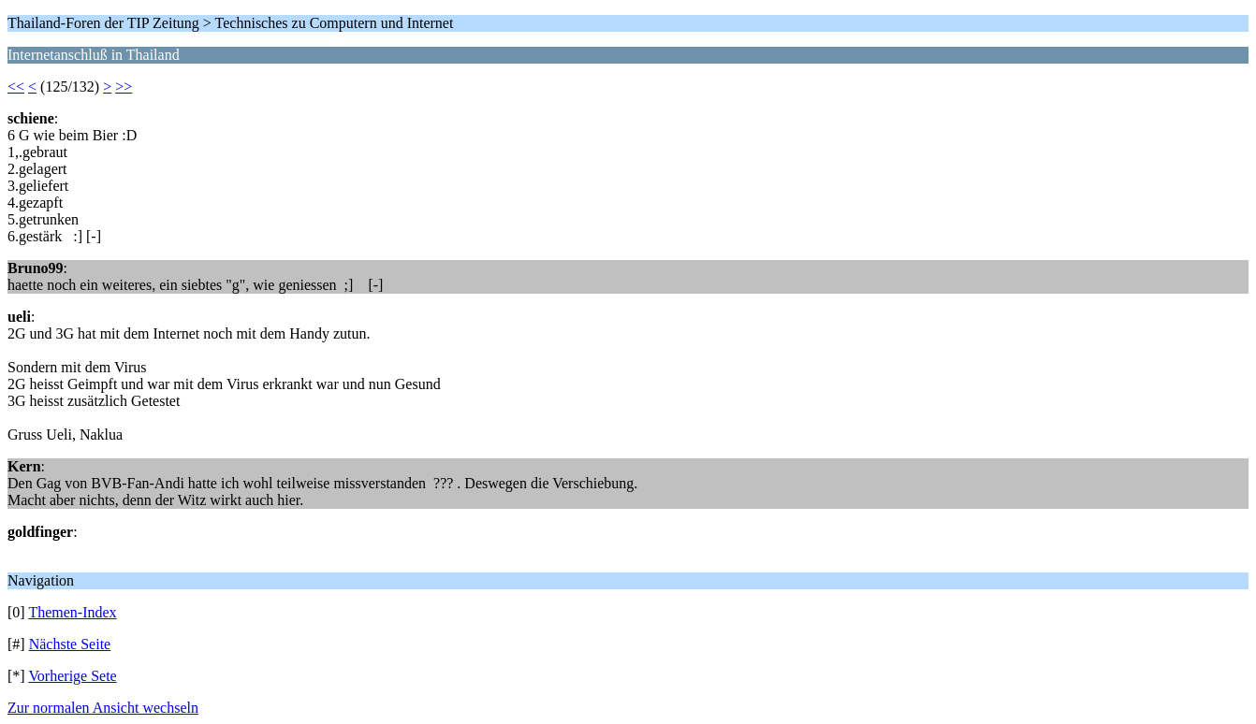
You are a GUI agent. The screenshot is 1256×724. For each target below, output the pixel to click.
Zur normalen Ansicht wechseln (102, 708)
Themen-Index (72, 612)
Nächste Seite (70, 644)
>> (123, 86)
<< (15, 86)
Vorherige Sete (72, 676)
